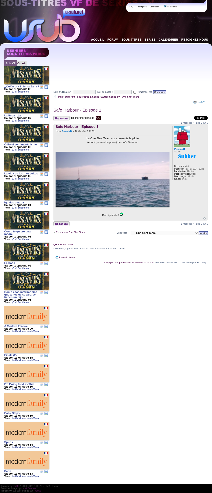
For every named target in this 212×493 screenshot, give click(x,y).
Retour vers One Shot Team (70, 232)
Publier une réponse (61, 118)
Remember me (142, 92)
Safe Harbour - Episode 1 (77, 110)
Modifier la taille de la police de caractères (201, 102)
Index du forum (66, 96)
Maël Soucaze (29, 488)
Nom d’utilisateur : (62, 92)
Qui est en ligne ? (64, 244)
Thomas (37, 491)
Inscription (142, 7)
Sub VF (10, 63)
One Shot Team (130, 96)
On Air (21, 63)
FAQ (131, 7)
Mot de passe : (105, 92)
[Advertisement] (74, 63)
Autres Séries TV (110, 96)
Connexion (154, 7)
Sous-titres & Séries (88, 96)
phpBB (16, 486)
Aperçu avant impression (195, 102)
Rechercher (170, 7)
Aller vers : (122, 233)
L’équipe (108, 262)
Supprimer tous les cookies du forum (134, 262)
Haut (204, 218)
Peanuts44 (66, 131)
